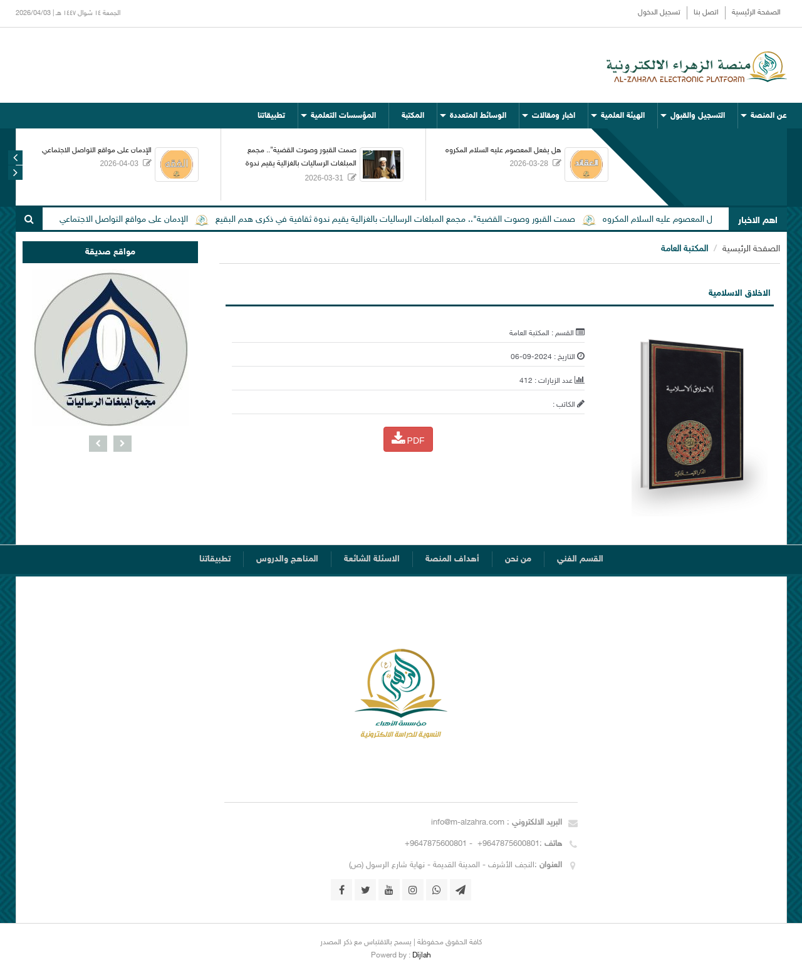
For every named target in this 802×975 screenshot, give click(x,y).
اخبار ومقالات (553, 116)
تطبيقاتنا (271, 116)
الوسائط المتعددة (478, 116)
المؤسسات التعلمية (343, 116)
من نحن (518, 559)
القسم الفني (580, 559)
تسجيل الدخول (659, 12)
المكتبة (413, 116)
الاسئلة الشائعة (372, 559)
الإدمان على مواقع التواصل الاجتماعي (97, 150)
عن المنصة (769, 116)
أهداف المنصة (452, 559)
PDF (408, 438)
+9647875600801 (507, 844)
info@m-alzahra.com (469, 823)
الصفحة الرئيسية (756, 12)
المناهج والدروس (287, 559)
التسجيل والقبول (697, 116)
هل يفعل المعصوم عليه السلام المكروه (503, 150)
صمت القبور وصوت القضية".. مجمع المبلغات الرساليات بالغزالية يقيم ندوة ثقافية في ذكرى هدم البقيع (301, 163)
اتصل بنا (706, 12)
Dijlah (421, 955)
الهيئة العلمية (623, 116)
